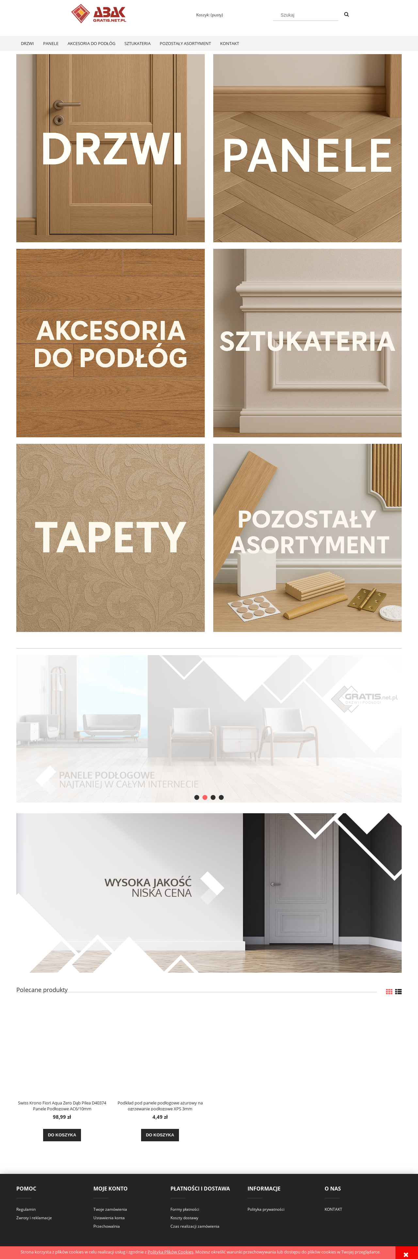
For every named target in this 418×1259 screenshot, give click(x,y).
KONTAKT (333, 1209)
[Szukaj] (346, 15)
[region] (209, 728)
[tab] (196, 797)
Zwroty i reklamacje (34, 1218)
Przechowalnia (106, 1226)
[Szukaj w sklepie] (306, 15)
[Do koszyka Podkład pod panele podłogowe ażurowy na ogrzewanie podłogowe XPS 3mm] (160, 1135)
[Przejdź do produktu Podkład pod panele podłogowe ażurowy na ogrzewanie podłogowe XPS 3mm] (160, 1050)
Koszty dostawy (184, 1218)
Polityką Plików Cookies (170, 1252)
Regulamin (26, 1209)
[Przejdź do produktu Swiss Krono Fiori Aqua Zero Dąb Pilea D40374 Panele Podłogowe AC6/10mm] (62, 1050)
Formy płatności (184, 1209)
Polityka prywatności (266, 1209)
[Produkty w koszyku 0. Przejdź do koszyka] (206, 15)
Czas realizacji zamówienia (194, 1226)
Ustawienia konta (109, 1218)
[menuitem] (27, 43)
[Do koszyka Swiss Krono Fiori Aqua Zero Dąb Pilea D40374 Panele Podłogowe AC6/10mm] (62, 1135)
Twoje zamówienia (110, 1209)
